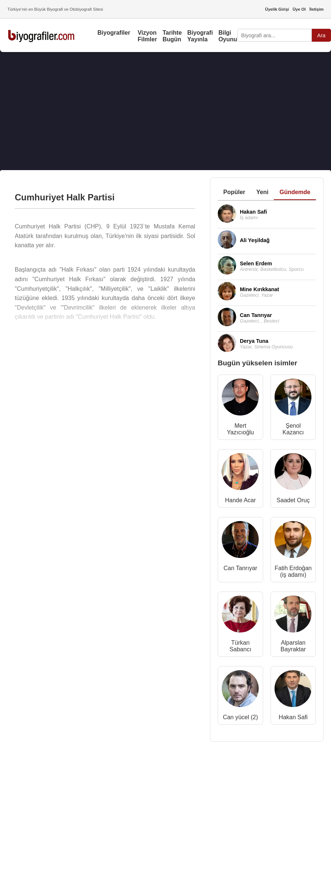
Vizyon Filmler (147, 36)
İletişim (316, 9)
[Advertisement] (158, 111)
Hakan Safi (293, 717)
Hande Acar (240, 500)
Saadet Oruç (293, 500)
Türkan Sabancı (240, 645)
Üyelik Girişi (277, 9)
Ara (321, 35)
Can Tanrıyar (240, 568)
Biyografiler (113, 33)
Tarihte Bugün (172, 36)
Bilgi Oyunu (227, 36)
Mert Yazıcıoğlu (240, 429)
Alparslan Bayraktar (293, 645)
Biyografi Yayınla (200, 36)
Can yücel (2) (240, 717)
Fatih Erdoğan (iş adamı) (293, 571)
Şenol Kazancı (293, 429)
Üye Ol (299, 9)
